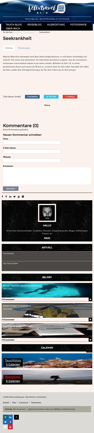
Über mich (13, 28)
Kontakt (6, 402)
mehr (47, 238)
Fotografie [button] (78, 24)
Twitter (51, 97)
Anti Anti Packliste (10, 263)
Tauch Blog (17, 32)
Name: (5, 138)
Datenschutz (36, 402)
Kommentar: (8, 166)
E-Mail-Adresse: (9, 147)
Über (14, 402)
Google (70, 97)
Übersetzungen (24, 48)
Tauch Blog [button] (14, 24)
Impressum (23, 402)
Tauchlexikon (29, 32)
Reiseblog (34, 24)
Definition (9, 48)
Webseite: (7, 157)
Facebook (32, 97)
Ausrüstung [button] (56, 24)
